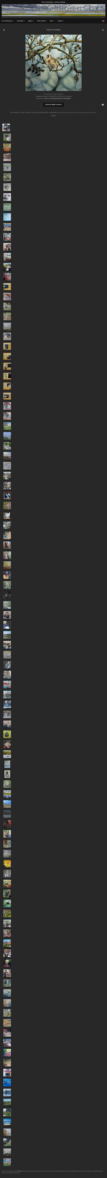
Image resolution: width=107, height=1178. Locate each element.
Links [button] (52, 21)
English (103, 21)
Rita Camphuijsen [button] (8, 21)
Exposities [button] (21, 21)
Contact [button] (60, 21)
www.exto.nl (20, 1171)
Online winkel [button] (42, 21)
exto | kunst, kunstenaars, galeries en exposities (7, 2)
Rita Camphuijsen (47, 2)
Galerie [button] (31, 21)
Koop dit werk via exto (53, 104)
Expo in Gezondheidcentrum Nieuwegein (57, 98)
